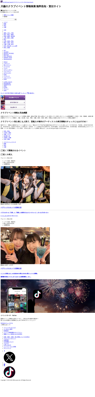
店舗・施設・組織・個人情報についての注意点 (17, 337)
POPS (5, 79)
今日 (6, 93)
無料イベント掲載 (9, 15)
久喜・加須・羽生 (9, 41)
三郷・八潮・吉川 (9, 44)
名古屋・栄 (7, 136)
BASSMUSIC (7, 83)
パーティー (7, 76)
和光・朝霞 (7, 47)
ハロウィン (7, 63)
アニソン (6, 89)
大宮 (5, 30)
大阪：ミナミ (7, 134)
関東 (5, 24)
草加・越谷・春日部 (9, 36)
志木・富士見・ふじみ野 (10, 46)
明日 (8, 93)
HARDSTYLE (7, 84)
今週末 (16, 93)
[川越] (5, 147)
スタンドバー (7, 77)
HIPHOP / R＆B (8, 57)
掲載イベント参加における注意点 (13, 334)
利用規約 (6, 330)
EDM (5, 74)
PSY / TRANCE (8, 56)
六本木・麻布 (7, 132)
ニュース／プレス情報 (10, 346)
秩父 (5, 39)
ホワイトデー (7, 73)
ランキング (22, 93)
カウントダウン (8, 70)
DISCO (5, 62)
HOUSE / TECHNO (9, 53)
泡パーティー (7, 65)
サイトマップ (7, 348)
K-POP (5, 87)
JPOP (5, 86)
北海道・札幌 (7, 137)
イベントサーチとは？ (10, 327)
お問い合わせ (7, 345)
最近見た (30, 93)
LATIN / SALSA (8, 82)
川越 (5, 27)
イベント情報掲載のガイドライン (13, 332)
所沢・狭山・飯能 (9, 34)
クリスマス (7, 66)
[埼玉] (5, 145)
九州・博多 (7, 139)
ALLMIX (6, 52)
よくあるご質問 (8, 329)
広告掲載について (9, 341)
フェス (5, 68)
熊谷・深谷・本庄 (9, 42)
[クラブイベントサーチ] (10, 142)
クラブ (5, 22)
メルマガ (6, 343)
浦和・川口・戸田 (9, 33)
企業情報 (6, 340)
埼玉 (5, 25)
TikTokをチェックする (7, 323)
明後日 (12, 93)
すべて (2, 93)
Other (5, 90)
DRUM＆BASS (8, 59)
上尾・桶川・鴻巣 (9, 37)
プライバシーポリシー (10, 338)
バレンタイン (7, 71)
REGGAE (6, 54)
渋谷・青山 (7, 131)
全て (5, 50)
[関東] (5, 143)
